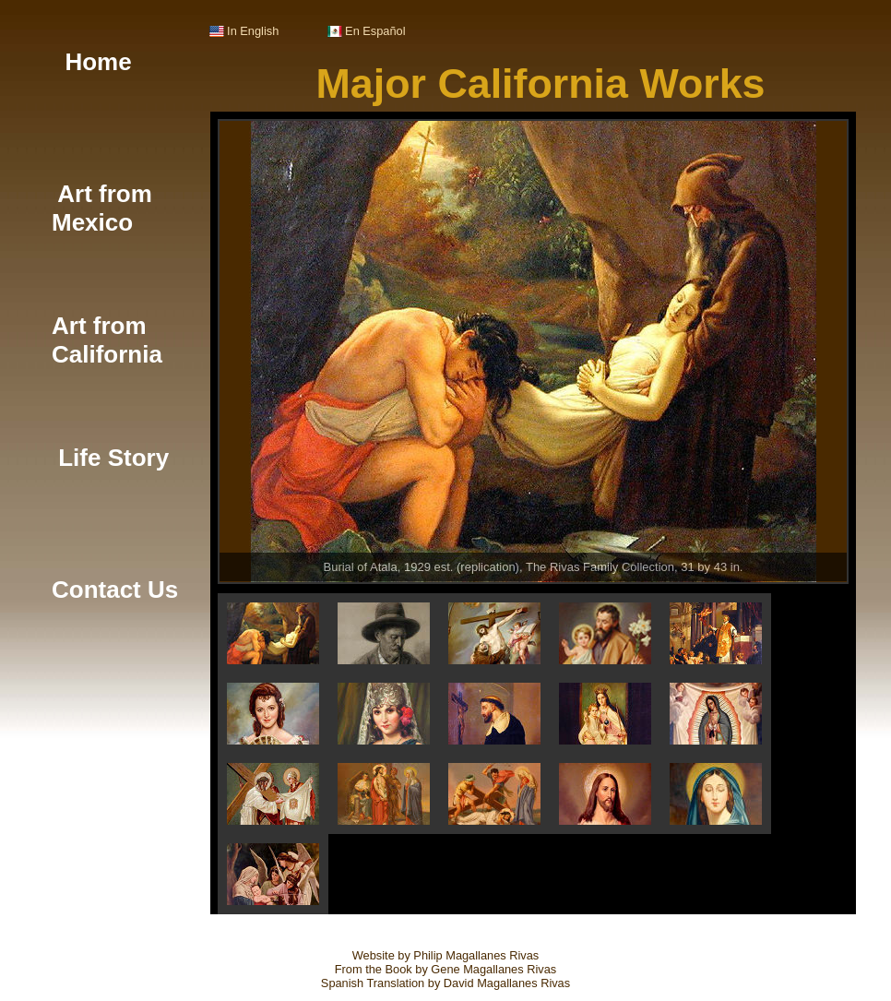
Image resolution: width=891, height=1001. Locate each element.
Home (92, 62)
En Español (366, 31)
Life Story (110, 457)
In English (244, 31)
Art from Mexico (102, 208)
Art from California (107, 340)
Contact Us (115, 589)
